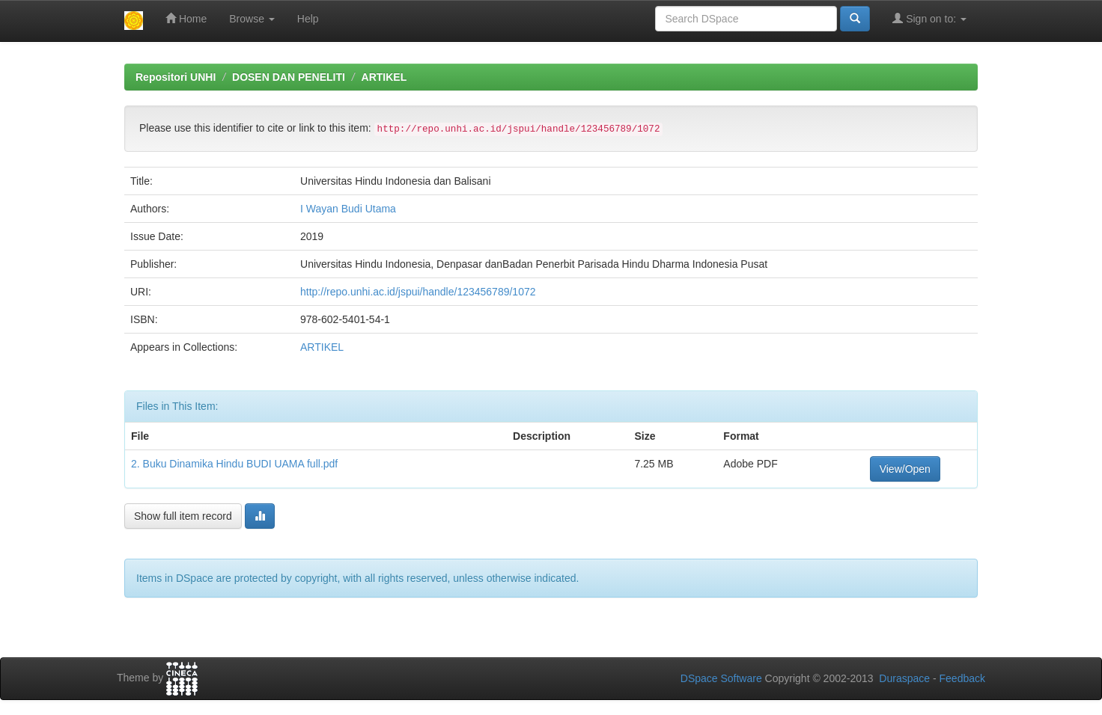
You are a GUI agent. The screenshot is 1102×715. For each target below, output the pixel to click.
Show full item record (183, 516)
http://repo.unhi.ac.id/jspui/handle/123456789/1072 (417, 292)
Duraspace (904, 678)
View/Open (905, 469)
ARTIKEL (384, 77)
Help (308, 19)
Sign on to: (929, 18)
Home (186, 18)
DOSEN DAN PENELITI (288, 77)
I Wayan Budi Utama (348, 209)
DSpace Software (721, 678)
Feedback (962, 678)
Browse (252, 19)
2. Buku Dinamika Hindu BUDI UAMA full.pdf (234, 464)
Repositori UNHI (176, 77)
